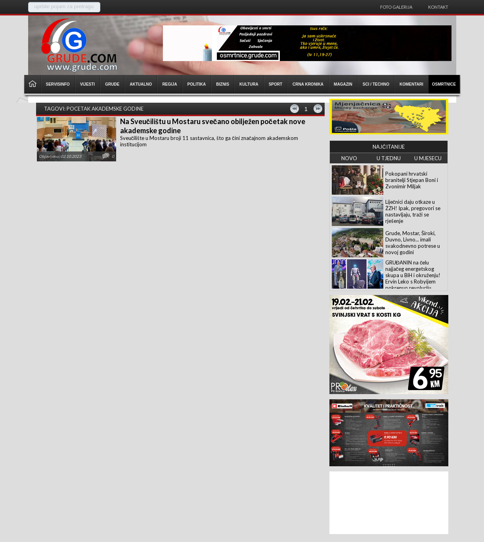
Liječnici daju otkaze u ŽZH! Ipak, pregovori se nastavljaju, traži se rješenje (412, 211)
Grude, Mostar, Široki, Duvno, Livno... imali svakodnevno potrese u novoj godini (412, 242)
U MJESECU (428, 158)
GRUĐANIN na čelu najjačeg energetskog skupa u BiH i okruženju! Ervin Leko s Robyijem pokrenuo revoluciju (412, 275)
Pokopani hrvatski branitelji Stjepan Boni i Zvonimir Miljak (411, 180)
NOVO (349, 158)
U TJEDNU (389, 158)
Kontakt (438, 7)
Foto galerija (396, 7)
